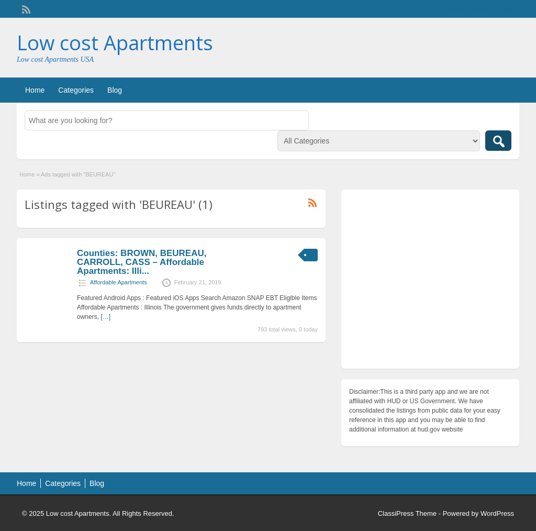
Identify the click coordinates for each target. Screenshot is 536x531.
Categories (76, 90)
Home (34, 90)
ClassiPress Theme (407, 513)
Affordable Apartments (118, 282)
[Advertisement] (430, 281)
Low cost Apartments (115, 42)
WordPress (497, 513)
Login (506, 9)
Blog (114, 90)
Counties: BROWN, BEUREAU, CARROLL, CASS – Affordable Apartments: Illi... (141, 262)
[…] (105, 316)
